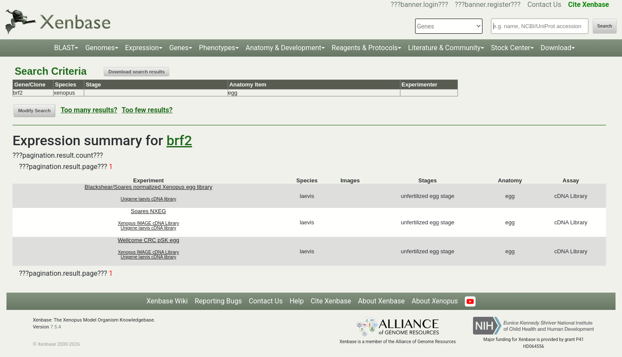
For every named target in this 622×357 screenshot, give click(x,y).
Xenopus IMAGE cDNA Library (148, 223)
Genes (179, 48)
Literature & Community (444, 48)
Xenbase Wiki (167, 301)
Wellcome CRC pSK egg (148, 240)
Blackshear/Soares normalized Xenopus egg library (149, 187)
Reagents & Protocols (365, 48)
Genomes (99, 48)
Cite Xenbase (331, 301)
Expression (142, 48)
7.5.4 (55, 327)
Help (296, 301)
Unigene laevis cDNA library (148, 199)
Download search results (136, 71)
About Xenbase (381, 301)
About (435, 301)
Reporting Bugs (218, 301)
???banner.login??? (419, 4)
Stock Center (510, 48)
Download (556, 48)
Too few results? (147, 110)
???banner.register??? (487, 4)
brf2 (179, 140)
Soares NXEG (148, 211)
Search (604, 26)
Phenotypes (217, 48)
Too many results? (88, 110)
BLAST (64, 48)
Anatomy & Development (283, 48)
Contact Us (544, 4)
